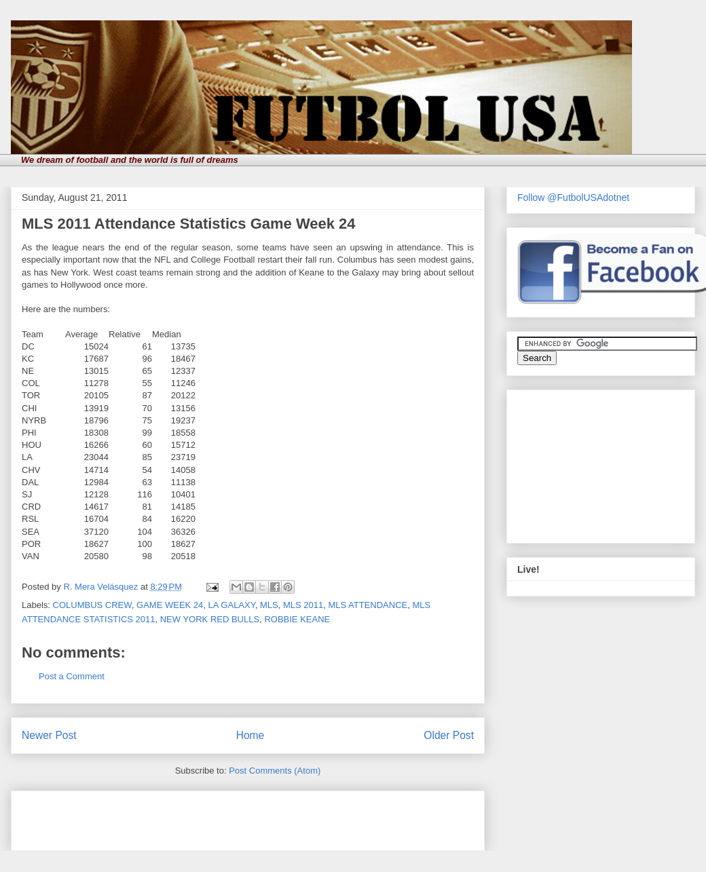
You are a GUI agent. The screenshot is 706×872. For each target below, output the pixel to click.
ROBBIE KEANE (297, 619)
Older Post (449, 735)
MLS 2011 (303, 605)
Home (250, 735)
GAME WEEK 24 (169, 605)
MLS (269, 605)
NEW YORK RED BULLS (209, 619)
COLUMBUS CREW (92, 605)
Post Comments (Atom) (274, 770)
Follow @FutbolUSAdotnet (573, 197)
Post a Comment (72, 676)
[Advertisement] (180, 816)
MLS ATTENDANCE (367, 605)
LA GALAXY (231, 605)
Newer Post (49, 735)
